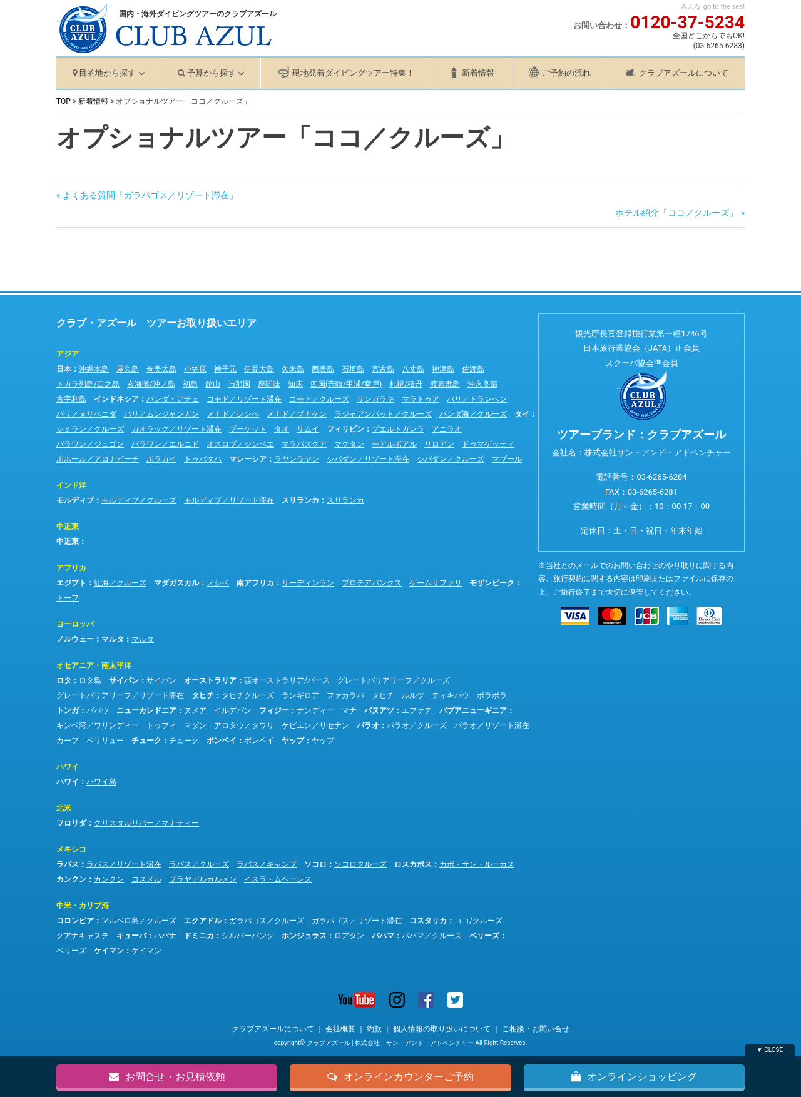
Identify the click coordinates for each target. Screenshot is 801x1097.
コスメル (146, 879)
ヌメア (195, 710)
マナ (349, 710)
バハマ (383, 935)
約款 (374, 1028)
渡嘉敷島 (445, 384)
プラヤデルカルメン (203, 879)
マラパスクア (304, 444)
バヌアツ (379, 710)
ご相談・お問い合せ (535, 1028)
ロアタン (349, 935)
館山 (212, 384)
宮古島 (383, 369)
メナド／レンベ (233, 414)
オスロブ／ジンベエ (240, 444)
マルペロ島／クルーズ (138, 920)
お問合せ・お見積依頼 (167, 1076)
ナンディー (315, 710)
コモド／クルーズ (319, 399)
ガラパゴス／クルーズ (266, 920)
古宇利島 (71, 399)
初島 (190, 384)
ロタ (63, 680)
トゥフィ (161, 725)
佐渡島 (473, 369)
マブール (507, 459)
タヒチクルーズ (248, 695)
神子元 (225, 369)
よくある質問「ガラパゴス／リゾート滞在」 (150, 195)
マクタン (349, 444)
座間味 (269, 384)
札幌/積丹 (405, 384)
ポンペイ (222, 740)
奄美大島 (161, 369)
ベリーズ (484, 935)
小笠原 (195, 369)
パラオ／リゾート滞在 (491, 725)
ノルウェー (75, 639)
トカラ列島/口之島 (88, 384)
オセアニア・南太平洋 (93, 665)
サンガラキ (375, 399)
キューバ (131, 935)
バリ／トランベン (477, 399)
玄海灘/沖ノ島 (151, 384)
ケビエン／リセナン (315, 725)
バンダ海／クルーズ (473, 414)
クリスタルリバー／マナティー (146, 823)
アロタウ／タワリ (244, 725)
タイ (521, 414)
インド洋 (71, 485)
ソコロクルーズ (360, 864)
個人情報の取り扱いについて (442, 1028)
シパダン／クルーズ (450, 459)
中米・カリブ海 (82, 905)
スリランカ (300, 500)
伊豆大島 (259, 369)
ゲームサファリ (435, 583)
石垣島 (353, 369)
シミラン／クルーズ (90, 429)
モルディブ (75, 500)
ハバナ (165, 935)
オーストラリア (210, 680)
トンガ (67, 710)
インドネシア (116, 399)
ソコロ (315, 864)
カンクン (71, 879)
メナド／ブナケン (297, 414)
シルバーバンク (248, 935)
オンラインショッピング (634, 1076)
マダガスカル (176, 583)
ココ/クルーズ (478, 920)
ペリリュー (105, 740)
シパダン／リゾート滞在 (368, 459)
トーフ (67, 598)
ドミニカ (199, 935)
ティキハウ (450, 695)
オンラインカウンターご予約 (400, 1076)
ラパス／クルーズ (199, 864)
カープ (67, 740)
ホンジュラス (304, 935)
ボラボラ (492, 695)
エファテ (417, 710)
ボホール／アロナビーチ (97, 459)
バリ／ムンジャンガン (161, 414)
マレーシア (248, 459)
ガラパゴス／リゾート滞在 (357, 920)
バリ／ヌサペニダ (86, 414)
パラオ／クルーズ (417, 725)
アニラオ (447, 429)
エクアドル (203, 920)
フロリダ (71, 823)
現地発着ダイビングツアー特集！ (353, 73)
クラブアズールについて (683, 73)
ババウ (97, 710)
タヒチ (202, 695)
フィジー (274, 710)
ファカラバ (345, 695)
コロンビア (75, 920)
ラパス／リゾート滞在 (123, 864)
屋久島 (127, 369)
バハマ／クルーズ (432, 935)
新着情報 (478, 73)
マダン (195, 725)
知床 (295, 384)
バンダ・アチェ (172, 399)
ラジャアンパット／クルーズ (383, 414)
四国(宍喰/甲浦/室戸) (346, 384)
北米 (63, 808)
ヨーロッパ (75, 624)
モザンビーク (491, 583)
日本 (63, 369)
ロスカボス (413, 864)
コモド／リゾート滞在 (244, 399)
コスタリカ (428, 920)
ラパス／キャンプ (267, 864)
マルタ (112, 639)
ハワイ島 (101, 781)
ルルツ (413, 695)
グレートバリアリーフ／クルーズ (393, 680)
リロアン (439, 444)
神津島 (443, 369)
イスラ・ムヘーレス (278, 879)
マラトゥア (420, 399)
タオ (281, 429)
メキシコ (71, 849)
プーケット (248, 429)
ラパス (67, 864)
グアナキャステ (82, 935)
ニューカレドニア (146, 710)
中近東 (67, 526)
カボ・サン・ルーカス (476, 864)
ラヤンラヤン (296, 459)
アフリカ (71, 568)
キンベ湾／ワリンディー (97, 725)
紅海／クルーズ (120, 583)
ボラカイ (161, 459)
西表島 (323, 369)
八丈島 (413, 369)
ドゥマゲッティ (488, 444)
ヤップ (293, 740)
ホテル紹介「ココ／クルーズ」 (676, 213)
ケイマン (109, 950)
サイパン (124, 680)
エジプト (71, 583)
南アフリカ (255, 583)
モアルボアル (394, 444)
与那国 (239, 384)
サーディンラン (308, 583)
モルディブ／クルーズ (138, 500)
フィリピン (345, 429)
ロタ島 (90, 680)
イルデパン (233, 710)
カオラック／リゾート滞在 (176, 429)
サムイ (308, 429)
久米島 (293, 369)
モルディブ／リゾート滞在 (229, 500)
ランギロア (300, 695)
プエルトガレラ (398, 429)
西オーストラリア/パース (287, 680)
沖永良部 (482, 384)
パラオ (368, 725)
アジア (67, 354)
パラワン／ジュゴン (90, 444)
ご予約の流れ (566, 73)
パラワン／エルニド (165, 444)
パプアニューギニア (473, 710)
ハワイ (67, 766)
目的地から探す (107, 73)
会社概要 (340, 1028)
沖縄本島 (94, 369)
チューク (146, 740)
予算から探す (211, 73)
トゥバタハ (203, 459)
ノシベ (218, 583)
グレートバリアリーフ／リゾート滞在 (120, 695)
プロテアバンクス (372, 583)
